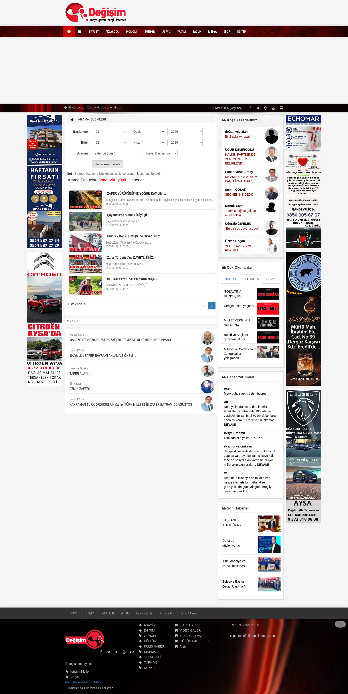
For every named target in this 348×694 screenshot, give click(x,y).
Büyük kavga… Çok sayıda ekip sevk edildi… (93, 107)
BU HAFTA (251, 279)
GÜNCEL (150, 636)
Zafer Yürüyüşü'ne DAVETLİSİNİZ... (131, 257)
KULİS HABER (154, 646)
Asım (227, 388)
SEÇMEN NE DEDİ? (239, 194)
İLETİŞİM (89, 613)
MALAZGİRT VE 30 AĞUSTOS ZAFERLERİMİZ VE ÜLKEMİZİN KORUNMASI (120, 339)
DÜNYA (149, 668)
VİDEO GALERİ (191, 630)
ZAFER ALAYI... (79, 373)
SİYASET (94, 31)
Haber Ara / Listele (107, 164)
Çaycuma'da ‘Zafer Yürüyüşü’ (127, 214)
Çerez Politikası (189, 613)
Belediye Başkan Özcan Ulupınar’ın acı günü (234, 586)
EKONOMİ (131, 31)
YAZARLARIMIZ (191, 636)
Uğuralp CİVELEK (238, 223)
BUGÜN (230, 279)
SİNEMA (150, 652)
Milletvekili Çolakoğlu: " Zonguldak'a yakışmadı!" (240, 353)
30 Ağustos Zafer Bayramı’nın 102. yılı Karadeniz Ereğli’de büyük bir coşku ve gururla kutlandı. (159, 200)
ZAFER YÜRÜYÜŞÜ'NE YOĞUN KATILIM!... (136, 193)
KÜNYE (74, 613)
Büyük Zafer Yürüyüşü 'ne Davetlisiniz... (134, 236)
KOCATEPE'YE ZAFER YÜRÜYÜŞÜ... (132, 278)
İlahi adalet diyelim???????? (243, 438)
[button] (80, 31)
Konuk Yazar (234, 206)
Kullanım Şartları (144, 613)
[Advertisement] (174, 71)
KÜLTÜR (150, 641)
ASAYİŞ (166, 31)
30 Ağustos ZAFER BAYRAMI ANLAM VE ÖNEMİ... (102, 355)
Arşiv (183, 646)
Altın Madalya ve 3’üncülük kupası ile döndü (235, 566)
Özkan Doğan (235, 241)
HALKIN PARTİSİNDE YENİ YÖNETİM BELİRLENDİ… (240, 159)
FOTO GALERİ (190, 625)
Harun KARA (76, 350)
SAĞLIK (197, 31)
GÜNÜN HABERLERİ (195, 641)
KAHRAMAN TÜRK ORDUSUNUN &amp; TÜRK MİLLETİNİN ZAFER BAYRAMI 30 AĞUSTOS (130, 404)
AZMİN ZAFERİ (79, 388)
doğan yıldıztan (236, 131)
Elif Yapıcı (75, 383)
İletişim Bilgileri (80, 671)
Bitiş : (85, 142)
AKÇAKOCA (112, 31)
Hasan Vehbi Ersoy (239, 172)
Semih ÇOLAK (235, 189)
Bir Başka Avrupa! (237, 136)
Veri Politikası (167, 613)
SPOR (226, 31)
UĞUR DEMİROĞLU (239, 149)
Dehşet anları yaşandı (239, 306)
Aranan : (83, 153)
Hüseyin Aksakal (78, 368)
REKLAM (125, 613)
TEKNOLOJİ (152, 657)
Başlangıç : (81, 131)
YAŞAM (182, 31)
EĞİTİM (241, 31)
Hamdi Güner (77, 335)
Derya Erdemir (234, 433)
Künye (74, 677)
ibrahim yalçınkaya (238, 446)
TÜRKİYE (150, 662)
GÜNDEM (150, 31)
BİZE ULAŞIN (107, 613)
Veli (226, 473)
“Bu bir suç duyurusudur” (242, 228)
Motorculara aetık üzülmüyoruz (245, 393)
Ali (226, 402)
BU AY (270, 279)
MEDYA (212, 31)
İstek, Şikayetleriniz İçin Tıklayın (84, 682)
